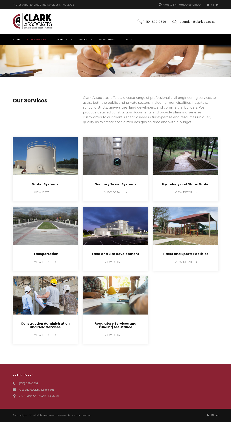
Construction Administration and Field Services (45, 325)
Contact (128, 39)
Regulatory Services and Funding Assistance (115, 325)
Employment (107, 39)
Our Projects (62, 39)
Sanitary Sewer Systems (115, 184)
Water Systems (45, 184)
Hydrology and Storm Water (186, 184)
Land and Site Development (115, 254)
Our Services (36, 39)
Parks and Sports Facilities (185, 254)
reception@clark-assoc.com (198, 21)
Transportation (45, 254)
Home (16, 39)
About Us (85, 39)
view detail (45, 192)
